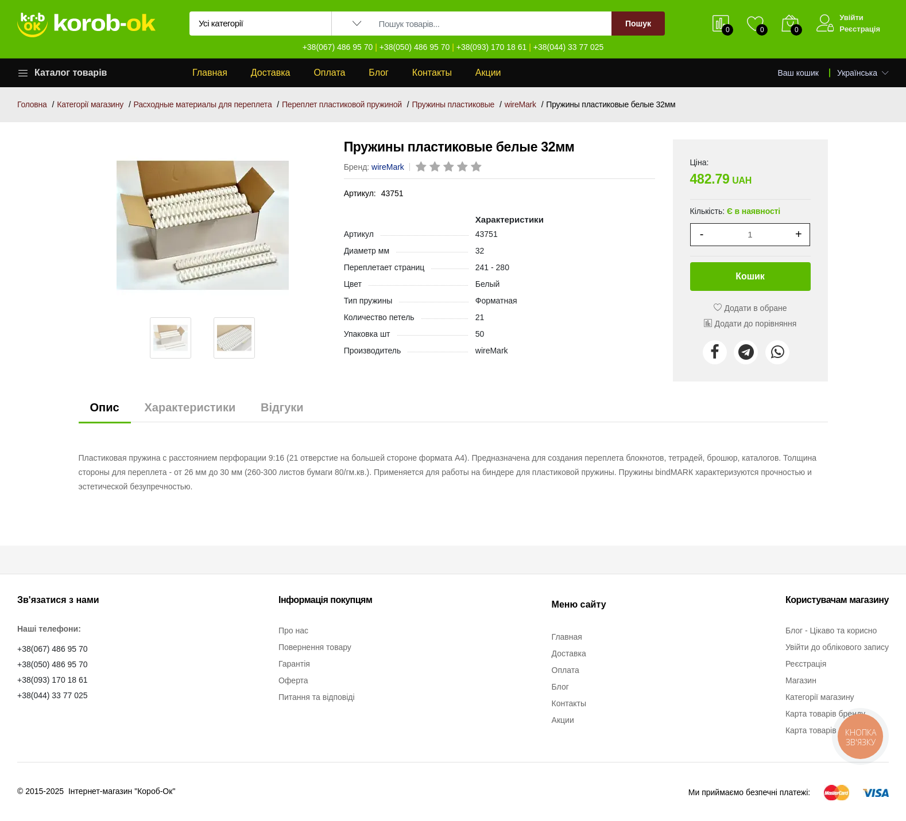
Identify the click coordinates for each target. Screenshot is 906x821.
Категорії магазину (90, 104)
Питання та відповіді (316, 697)
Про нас (293, 630)
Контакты (432, 72)
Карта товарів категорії (827, 730)
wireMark (520, 104)
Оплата (329, 72)
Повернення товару (314, 647)
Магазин (800, 680)
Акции (488, 72)
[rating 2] (435, 167)
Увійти (851, 17)
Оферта (293, 680)
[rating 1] (422, 167)
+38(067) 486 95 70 (338, 47)
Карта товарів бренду (825, 713)
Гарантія (294, 663)
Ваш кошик (798, 72)
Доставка (271, 72)
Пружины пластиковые (453, 104)
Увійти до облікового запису (837, 647)
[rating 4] (463, 167)
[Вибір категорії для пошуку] (260, 23)
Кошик (750, 276)
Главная (209, 72)
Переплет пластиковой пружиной (342, 104)
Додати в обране (750, 308)
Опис (104, 407)
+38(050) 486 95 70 (415, 47)
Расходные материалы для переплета (203, 104)
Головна (32, 104)
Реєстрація (859, 29)
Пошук (638, 23)
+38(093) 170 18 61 (491, 47)
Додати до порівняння (750, 323)
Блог (379, 72)
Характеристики (189, 407)
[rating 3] (449, 167)
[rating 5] (477, 167)
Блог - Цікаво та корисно (831, 630)
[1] (750, 234)
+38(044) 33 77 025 (568, 47)
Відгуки (282, 407)
